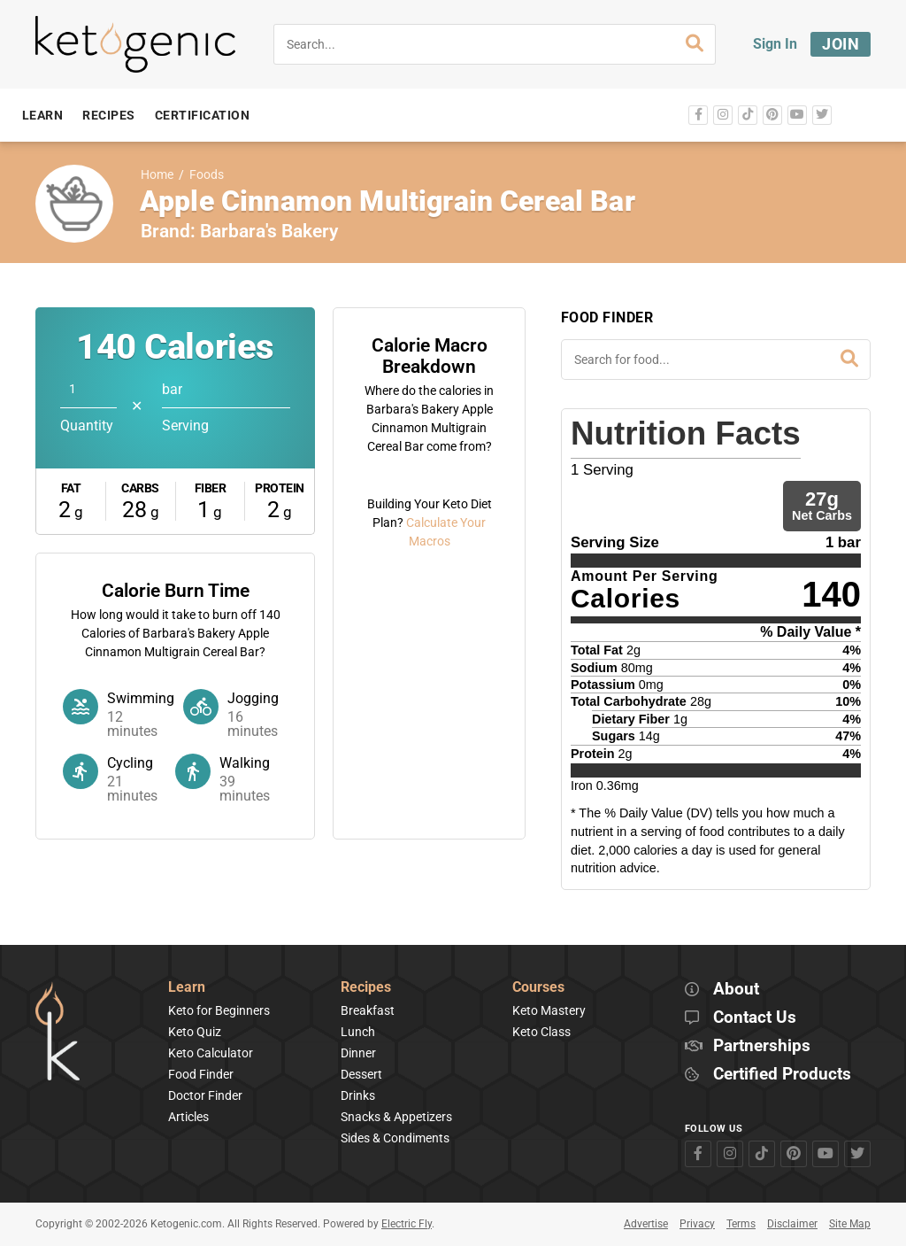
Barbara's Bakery (269, 231)
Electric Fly (406, 1224)
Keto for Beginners (219, 1010)
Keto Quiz (194, 1032)
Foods (206, 174)
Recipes (366, 987)
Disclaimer (792, 1224)
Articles (188, 1117)
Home (157, 174)
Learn (186, 987)
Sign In (775, 43)
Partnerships (761, 1046)
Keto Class (541, 1032)
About (736, 989)
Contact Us (754, 1018)
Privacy (697, 1224)
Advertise (646, 1224)
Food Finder (201, 1074)
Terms (741, 1224)
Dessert (361, 1074)
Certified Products (782, 1074)
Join (840, 44)
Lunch (358, 1032)
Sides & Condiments (395, 1138)
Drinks (358, 1095)
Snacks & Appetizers (396, 1117)
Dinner (358, 1053)
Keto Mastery (549, 1010)
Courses (538, 987)
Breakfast (368, 1010)
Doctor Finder (205, 1095)
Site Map (850, 1224)
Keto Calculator (210, 1053)
